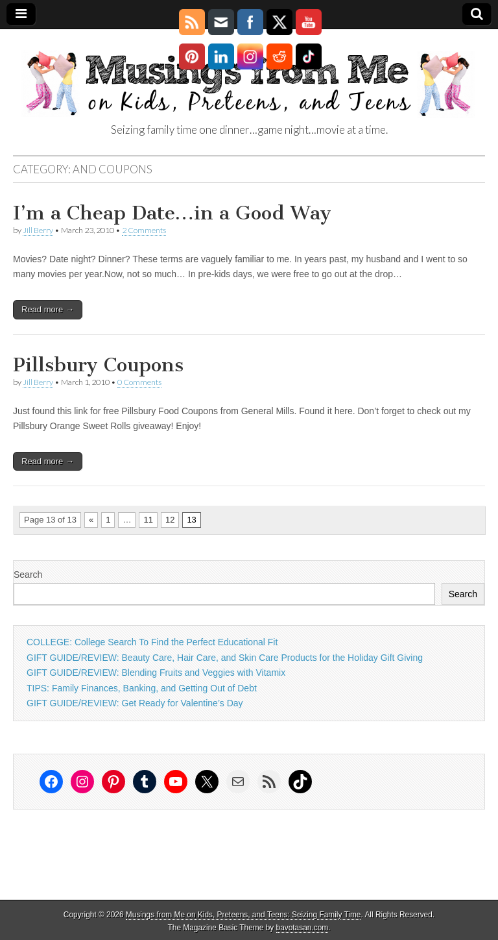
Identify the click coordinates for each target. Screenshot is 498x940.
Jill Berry (38, 230)
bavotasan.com (302, 927)
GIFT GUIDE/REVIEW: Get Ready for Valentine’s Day (135, 703)
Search (28, 574)
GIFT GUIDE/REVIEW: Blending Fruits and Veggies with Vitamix (156, 672)
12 (169, 520)
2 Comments (144, 230)
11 (147, 520)
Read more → (47, 309)
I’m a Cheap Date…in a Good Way (172, 213)
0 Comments (139, 382)
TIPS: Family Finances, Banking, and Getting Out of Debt (142, 688)
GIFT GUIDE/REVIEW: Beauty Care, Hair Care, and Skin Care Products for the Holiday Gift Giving (225, 657)
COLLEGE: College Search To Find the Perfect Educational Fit (152, 642)
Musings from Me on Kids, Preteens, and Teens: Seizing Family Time (243, 914)
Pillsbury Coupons (98, 365)
